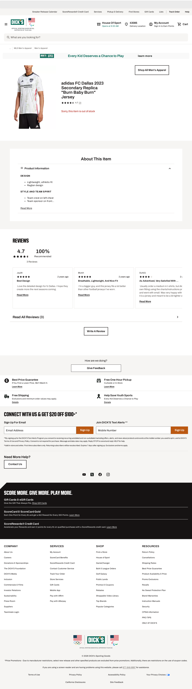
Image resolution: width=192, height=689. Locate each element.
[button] (152, 70)
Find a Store (101, 552)
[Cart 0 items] (183, 24)
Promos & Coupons (105, 585)
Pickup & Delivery (115, 12)
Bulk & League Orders (106, 568)
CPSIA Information (150, 612)
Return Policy (148, 552)
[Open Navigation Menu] (6, 24)
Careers (7, 557)
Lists (161, 12)
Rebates (100, 590)
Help (187, 12)
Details (15, 402)
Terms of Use (34, 675)
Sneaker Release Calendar (44, 12)
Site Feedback (116, 682)
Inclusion (8, 579)
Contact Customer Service (62, 568)
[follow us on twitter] (92, 475)
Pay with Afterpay (58, 601)
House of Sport (103, 557)
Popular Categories (105, 606)
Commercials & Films (13, 585)
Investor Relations (12, 590)
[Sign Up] (84, 430)
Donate (107, 402)
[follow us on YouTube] (84, 475)
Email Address (14, 430)
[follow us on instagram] (108, 475)
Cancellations (148, 557)
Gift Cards (149, 12)
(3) (80, 103)
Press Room (9, 601)
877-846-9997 (129, 667)
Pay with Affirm (56, 596)
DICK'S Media (10, 574)
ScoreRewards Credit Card (62, 563)
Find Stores (134, 12)
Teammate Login (11, 612)
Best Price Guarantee (152, 568)
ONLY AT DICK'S (149, 623)
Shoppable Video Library (107, 596)
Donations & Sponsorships (16, 563)
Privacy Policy (75, 675)
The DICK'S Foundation (15, 568)
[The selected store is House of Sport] (109, 24)
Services (98, 12)
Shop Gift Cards (39, 503)
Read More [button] (26, 208)
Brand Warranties (150, 596)
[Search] (99, 37)
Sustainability (10, 596)
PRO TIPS (146, 617)
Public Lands (102, 579)
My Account (55, 552)
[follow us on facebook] (100, 475)
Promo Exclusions (150, 579)
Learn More (145, 55)
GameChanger (103, 563)
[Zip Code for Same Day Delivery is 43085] (135, 24)
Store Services (56, 579)
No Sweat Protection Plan (154, 590)
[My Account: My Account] (162, 24)
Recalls (145, 585)
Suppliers (8, 606)
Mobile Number (107, 430)
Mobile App (55, 590)
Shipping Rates (149, 563)
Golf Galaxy (101, 574)
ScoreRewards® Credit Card (75, 12)
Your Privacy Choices (156, 675)
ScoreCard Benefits (59, 557)
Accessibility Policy (116, 675)
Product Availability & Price (154, 574)
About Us (8, 552)
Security (146, 606)
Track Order (174, 12)
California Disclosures (75, 682)
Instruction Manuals (151, 601)
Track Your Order (57, 574)
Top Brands (101, 601)
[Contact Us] (15, 464)
